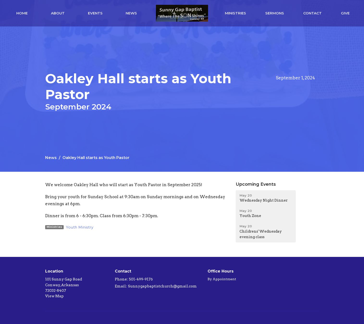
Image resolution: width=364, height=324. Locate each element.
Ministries (235, 13)
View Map (54, 296)
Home (22, 13)
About (58, 13)
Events (95, 13)
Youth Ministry (79, 227)
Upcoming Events (256, 184)
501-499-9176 (141, 279)
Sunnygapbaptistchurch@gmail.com (162, 286)
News (131, 13)
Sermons (274, 13)
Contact (312, 13)
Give (345, 13)
